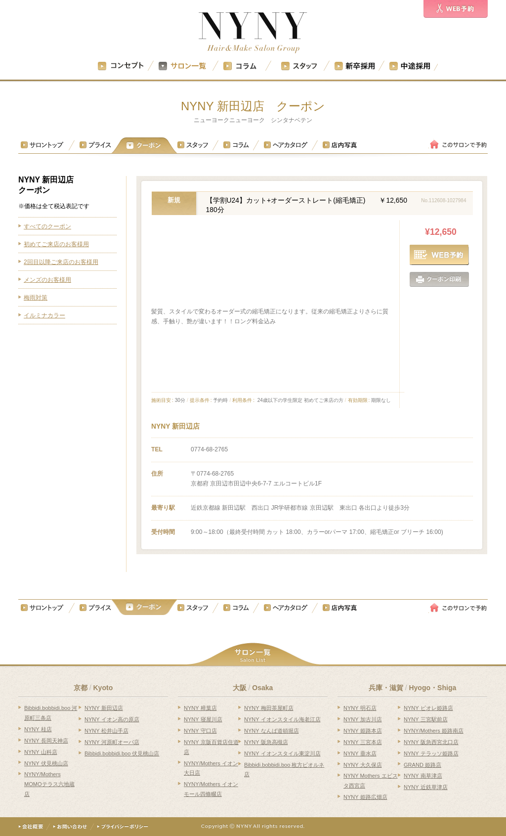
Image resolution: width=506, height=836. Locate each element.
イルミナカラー (44, 315)
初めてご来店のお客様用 (56, 244)
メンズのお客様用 (47, 279)
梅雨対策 (35, 297)
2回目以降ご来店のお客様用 (61, 262)
